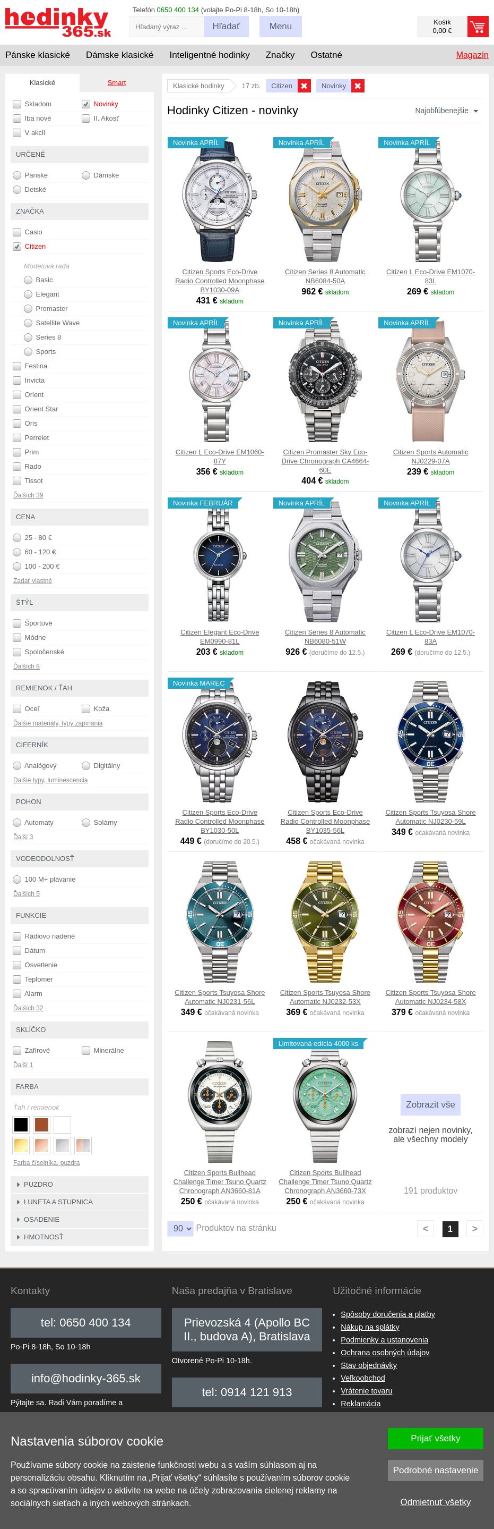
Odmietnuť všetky (436, 1502)
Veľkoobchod (363, 1378)
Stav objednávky (369, 1365)
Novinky (100, 104)
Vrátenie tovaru (366, 1391)
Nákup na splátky (370, 1327)
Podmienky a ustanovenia (384, 1340)
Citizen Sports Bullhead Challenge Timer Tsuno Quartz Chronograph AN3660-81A (220, 1182)
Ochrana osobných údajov (385, 1352)
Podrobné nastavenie (436, 1470)
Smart (117, 83)
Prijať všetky (435, 1438)
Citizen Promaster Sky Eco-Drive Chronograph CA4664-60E (325, 461)
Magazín (472, 55)
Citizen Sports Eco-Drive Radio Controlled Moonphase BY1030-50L (219, 821)
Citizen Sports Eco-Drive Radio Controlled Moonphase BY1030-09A (219, 281)
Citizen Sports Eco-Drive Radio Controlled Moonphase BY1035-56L (325, 821)
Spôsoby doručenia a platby (388, 1314)
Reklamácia (360, 1403)
